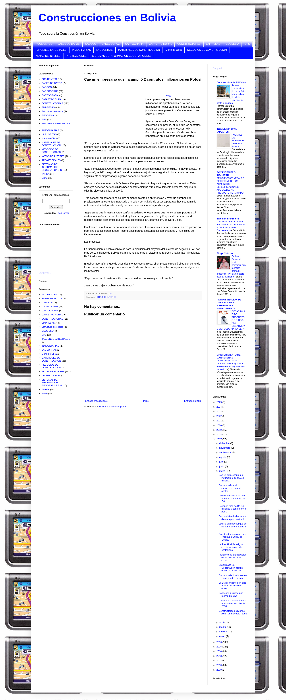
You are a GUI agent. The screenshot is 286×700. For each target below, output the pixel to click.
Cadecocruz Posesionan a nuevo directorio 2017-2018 (232, 603)
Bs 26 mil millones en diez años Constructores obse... (232, 585)
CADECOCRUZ (111, 43)
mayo (222, 471)
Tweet (167, 95)
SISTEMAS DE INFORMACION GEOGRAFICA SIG (121, 55)
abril (221, 622)
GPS (247, 43)
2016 (220, 642)
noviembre (225, 447)
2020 (220, 425)
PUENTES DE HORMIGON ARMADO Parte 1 (238, 141)
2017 (220, 439)
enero (222, 636)
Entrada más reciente (96, 401)
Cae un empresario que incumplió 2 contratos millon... (231, 478)
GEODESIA (232, 43)
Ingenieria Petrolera (228, 218)
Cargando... (45, 272)
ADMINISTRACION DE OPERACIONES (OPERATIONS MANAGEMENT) (229, 304)
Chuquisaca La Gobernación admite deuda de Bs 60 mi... (231, 568)
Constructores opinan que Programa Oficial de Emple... (232, 537)
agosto (223, 457)
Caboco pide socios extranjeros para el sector (230, 488)
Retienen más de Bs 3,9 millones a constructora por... (232, 509)
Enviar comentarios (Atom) (113, 406)
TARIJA (46, 174)
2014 (220, 651)
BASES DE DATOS (69, 43)
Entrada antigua (192, 401)
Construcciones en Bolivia (107, 17)
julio (221, 461)
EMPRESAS (213, 43)
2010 (220, 665)
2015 (220, 646)
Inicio (146, 401)
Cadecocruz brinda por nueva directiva (231, 594)
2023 (220, 411)
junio (222, 466)
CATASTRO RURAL (160, 43)
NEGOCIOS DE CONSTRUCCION (207, 49)
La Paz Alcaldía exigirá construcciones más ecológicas (231, 547)
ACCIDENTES (44, 43)
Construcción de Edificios (231, 82)
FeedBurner (63, 213)
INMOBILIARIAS (81, 49)
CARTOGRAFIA (134, 43)
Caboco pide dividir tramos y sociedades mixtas (233, 577)
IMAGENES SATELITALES (51, 49)
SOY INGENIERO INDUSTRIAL (226, 174)
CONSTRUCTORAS (188, 43)
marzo (223, 627)
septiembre (225, 452)
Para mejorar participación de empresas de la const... (232, 557)
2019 (220, 430)
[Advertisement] (57, 246)
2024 (220, 406)
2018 (220, 434)
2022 (220, 416)
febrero (223, 631)
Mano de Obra (173, 49)
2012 (220, 660)
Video (45, 178)
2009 (220, 669)
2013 (220, 656)
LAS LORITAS (104, 49)
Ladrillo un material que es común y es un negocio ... (232, 526)
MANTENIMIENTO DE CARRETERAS (229, 356)
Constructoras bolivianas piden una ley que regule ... (233, 614)
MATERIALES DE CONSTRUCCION (139, 49)
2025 (220, 402)
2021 (220, 420)
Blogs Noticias (225, 253)
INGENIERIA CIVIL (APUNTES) (227, 130)
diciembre (224, 443)
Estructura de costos (52, 111)
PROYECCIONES (76, 55)
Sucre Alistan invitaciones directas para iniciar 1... (232, 517)
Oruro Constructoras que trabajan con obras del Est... (232, 498)
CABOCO (90, 43)
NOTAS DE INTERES (48, 55)
